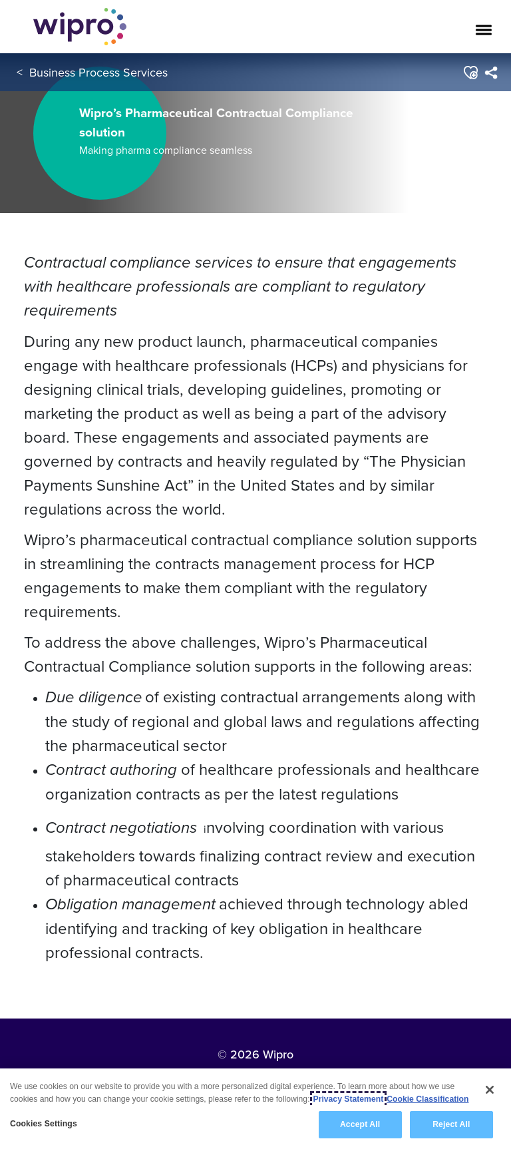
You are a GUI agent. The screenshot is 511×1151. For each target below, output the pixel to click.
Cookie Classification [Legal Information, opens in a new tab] (427, 1099)
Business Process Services (98, 72)
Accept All (360, 1124)
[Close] (489, 1089)
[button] (470, 73)
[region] (255, 1109)
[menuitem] (491, 73)
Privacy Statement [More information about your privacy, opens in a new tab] (348, 1099)
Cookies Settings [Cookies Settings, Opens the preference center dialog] (43, 1123)
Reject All (451, 1124)
